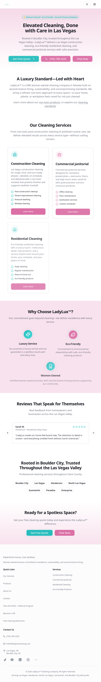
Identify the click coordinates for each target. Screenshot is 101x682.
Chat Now (82, 63)
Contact (6, 598)
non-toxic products (49, 102)
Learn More (28, 215)
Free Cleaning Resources (14, 621)
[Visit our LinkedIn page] (20, 660)
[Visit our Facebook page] (12, 660)
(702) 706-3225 (55, 63)
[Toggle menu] (94, 4)
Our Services (8, 576)
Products (7, 583)
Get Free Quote (24, 63)
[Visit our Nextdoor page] (36, 660)
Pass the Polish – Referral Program (18, 606)
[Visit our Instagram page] (28, 660)
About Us (7, 591)
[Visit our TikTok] (5, 660)
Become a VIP (9, 613)
